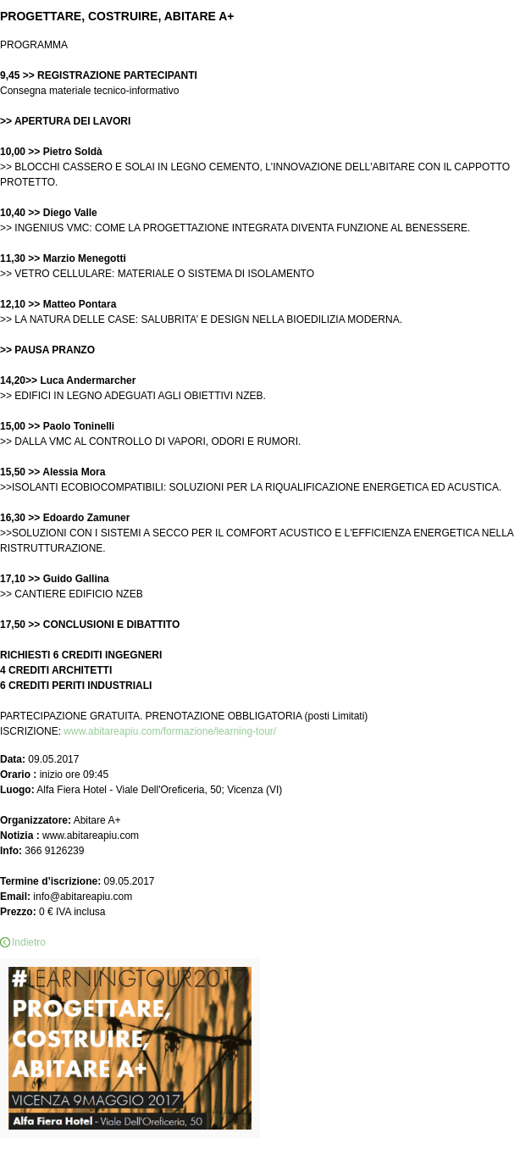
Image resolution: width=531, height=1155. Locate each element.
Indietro (29, 942)
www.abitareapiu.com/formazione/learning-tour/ (170, 731)
